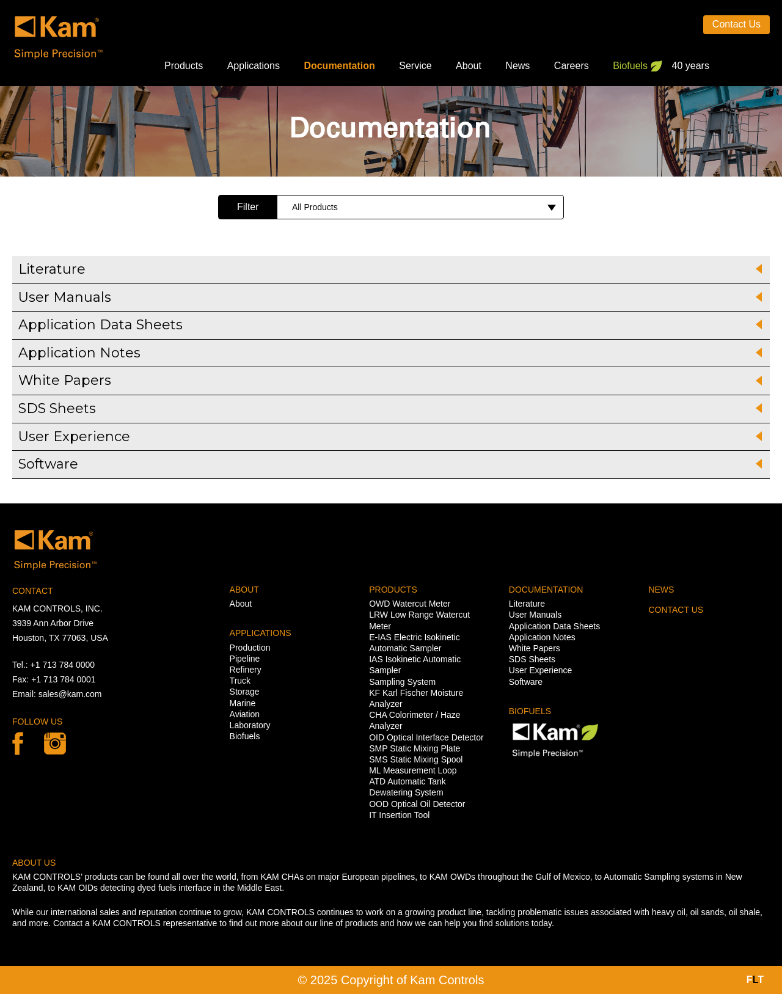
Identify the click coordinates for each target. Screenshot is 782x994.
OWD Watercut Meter (409, 603)
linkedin (55, 744)
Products (183, 65)
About (468, 65)
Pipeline (245, 658)
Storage (245, 691)
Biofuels (630, 65)
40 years (690, 65)
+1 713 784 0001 (63, 679)
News (517, 65)
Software (526, 682)
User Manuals (535, 614)
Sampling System (402, 682)
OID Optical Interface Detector (426, 737)
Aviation (245, 714)
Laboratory (250, 725)
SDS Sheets (532, 659)
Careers (571, 65)
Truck (240, 680)
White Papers (534, 648)
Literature (527, 603)
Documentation (339, 65)
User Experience (540, 670)
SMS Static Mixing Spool (415, 759)
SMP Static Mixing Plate (414, 748)
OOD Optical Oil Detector (417, 804)
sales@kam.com (70, 694)
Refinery (245, 669)
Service (415, 65)
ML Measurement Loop (412, 770)
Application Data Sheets (554, 626)
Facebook (17, 743)
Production (250, 647)
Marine (243, 703)
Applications (253, 65)
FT (755, 979)
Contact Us (736, 24)
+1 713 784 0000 (63, 665)
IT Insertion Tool (399, 815)
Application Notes (542, 637)
